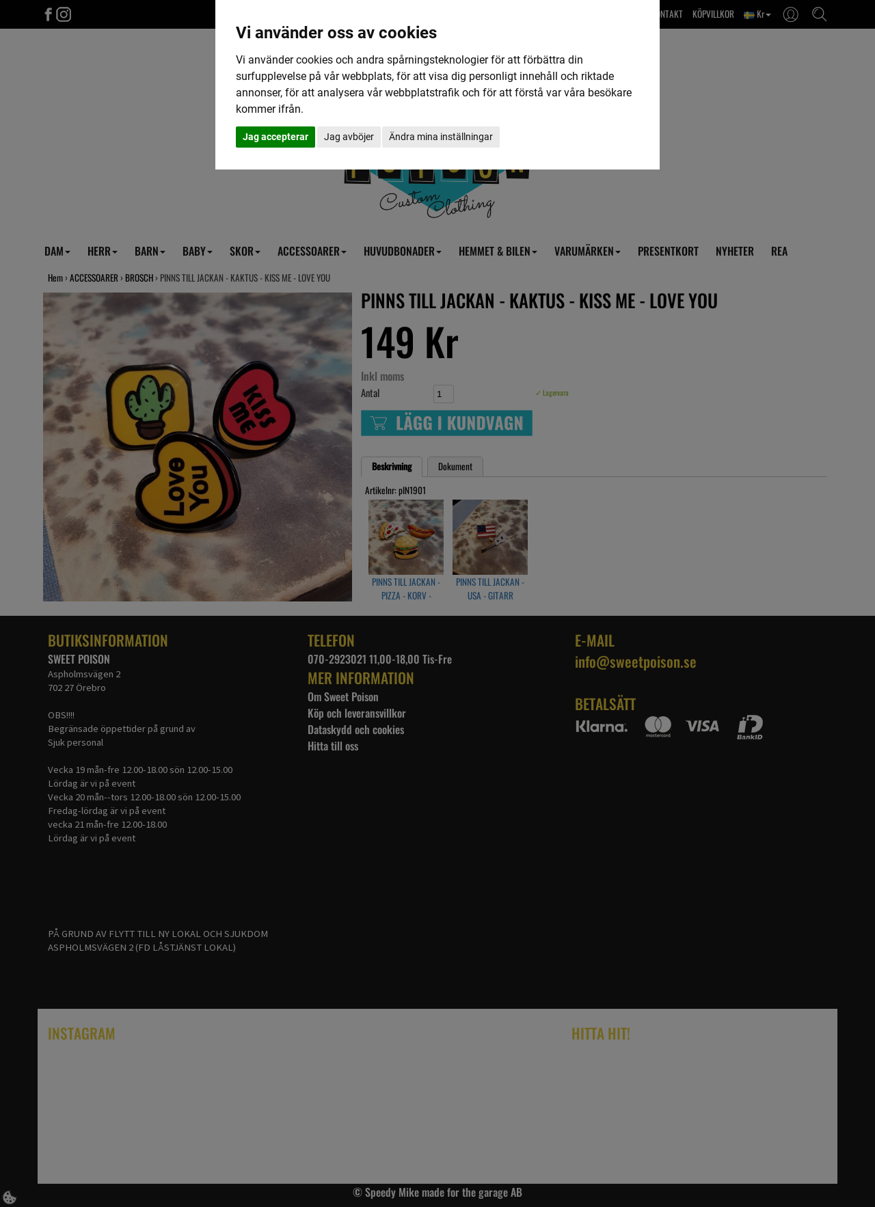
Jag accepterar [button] (275, 136)
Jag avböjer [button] (349, 136)
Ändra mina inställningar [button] (441, 136)
